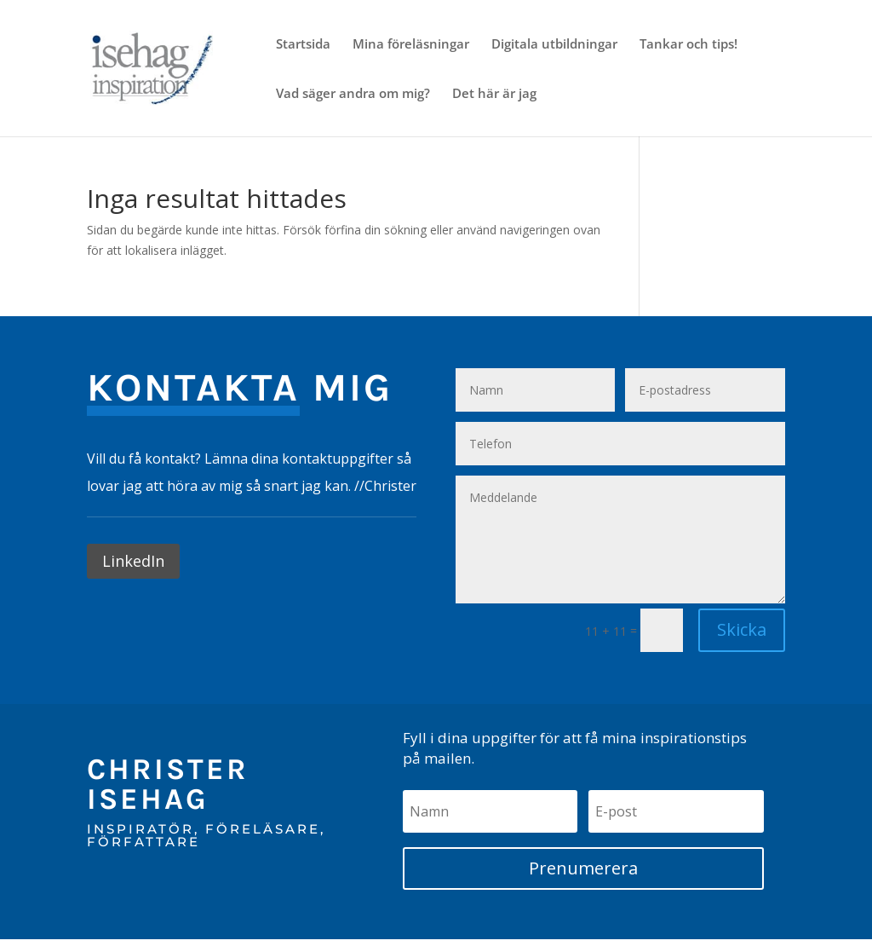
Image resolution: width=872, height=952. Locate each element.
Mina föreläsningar (411, 45)
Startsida (303, 45)
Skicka (741, 629)
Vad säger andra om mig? (353, 94)
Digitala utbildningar (554, 45)
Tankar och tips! (688, 45)
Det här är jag (494, 94)
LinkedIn (133, 561)
